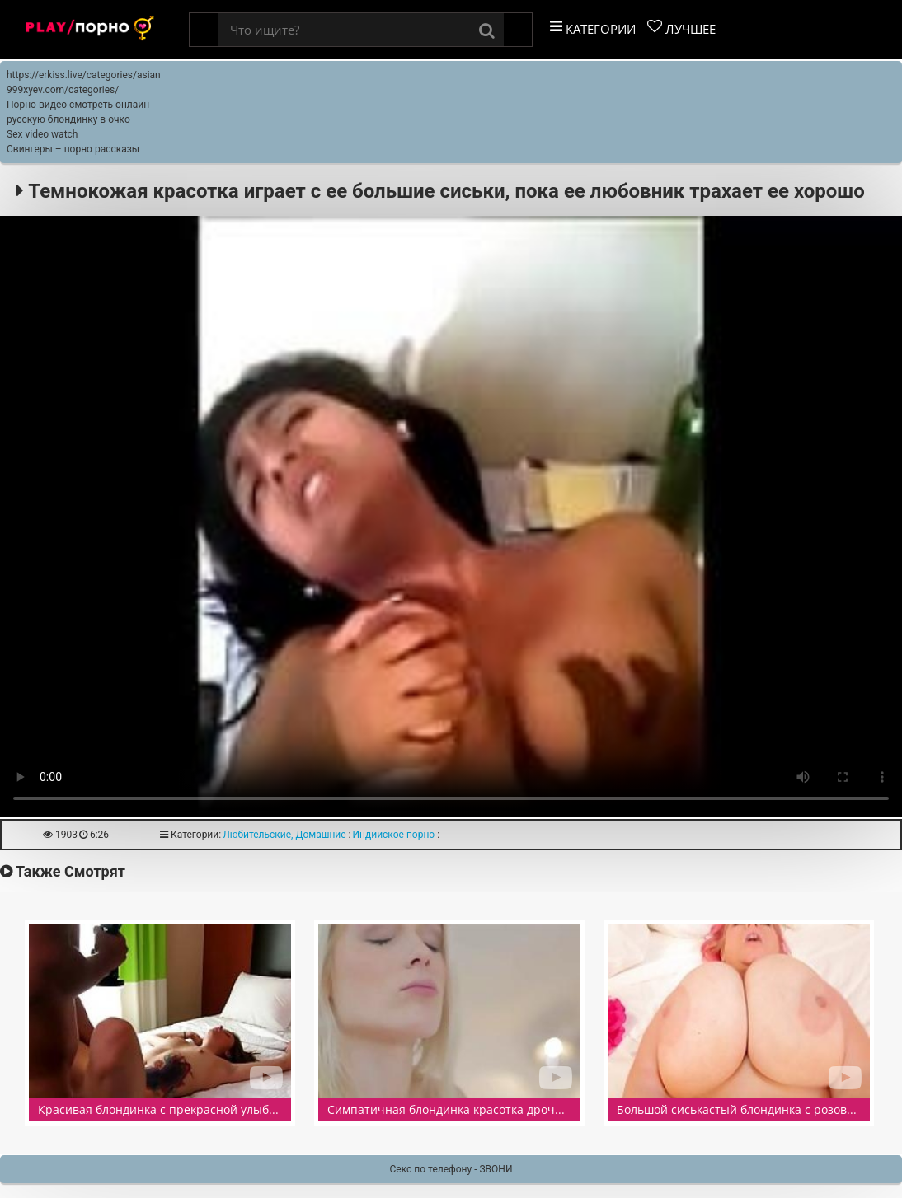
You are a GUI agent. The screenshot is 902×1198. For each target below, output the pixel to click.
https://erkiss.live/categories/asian (84, 75)
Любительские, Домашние (284, 834)
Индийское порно (394, 834)
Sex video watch (42, 134)
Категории (593, 28)
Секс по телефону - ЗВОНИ (451, 1169)
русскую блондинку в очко (68, 119)
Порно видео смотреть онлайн (78, 104)
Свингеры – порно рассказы (73, 149)
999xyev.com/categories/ (63, 90)
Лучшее (681, 28)
